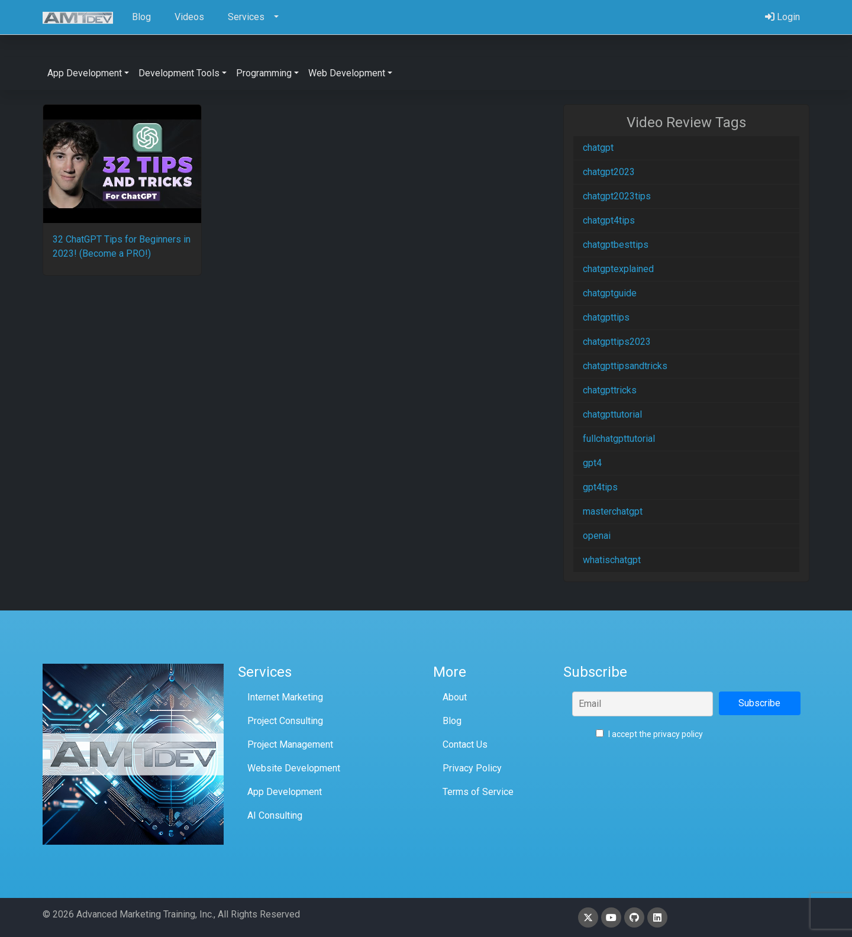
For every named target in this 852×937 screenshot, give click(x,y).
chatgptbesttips (615, 244)
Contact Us (465, 744)
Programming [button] (264, 73)
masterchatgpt (613, 511)
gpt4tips (600, 487)
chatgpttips (606, 317)
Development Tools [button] (179, 73)
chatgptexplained (618, 268)
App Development (284, 791)
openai (597, 535)
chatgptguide (610, 293)
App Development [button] (84, 73)
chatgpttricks (610, 390)
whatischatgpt (612, 560)
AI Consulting (274, 815)
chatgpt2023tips (617, 196)
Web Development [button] (346, 73)
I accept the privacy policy (649, 734)
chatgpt (598, 147)
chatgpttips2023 (617, 341)
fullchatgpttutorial (619, 438)
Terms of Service (478, 791)
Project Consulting (285, 720)
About (455, 697)
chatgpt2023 (609, 171)
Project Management (290, 744)
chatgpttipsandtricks (625, 365)
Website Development (293, 768)
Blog (452, 720)
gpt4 (592, 463)
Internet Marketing (285, 697)
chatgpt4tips (609, 220)
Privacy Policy (472, 768)
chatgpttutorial (612, 414)
